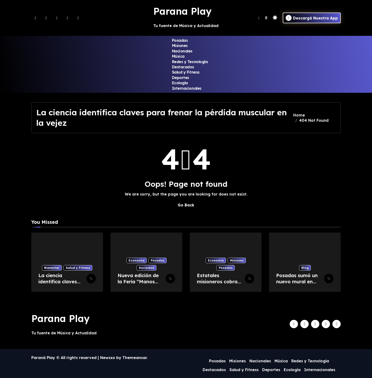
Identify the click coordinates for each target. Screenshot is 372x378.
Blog (305, 268)
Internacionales (186, 88)
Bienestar (52, 268)
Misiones (180, 45)
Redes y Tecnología (190, 61)
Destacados (183, 67)
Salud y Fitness (186, 72)
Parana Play (182, 11)
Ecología (180, 82)
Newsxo (107, 357)
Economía (136, 260)
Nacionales (182, 51)
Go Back (186, 205)
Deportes (180, 77)
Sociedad (146, 268)
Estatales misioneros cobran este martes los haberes (218, 284)
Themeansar (134, 357)
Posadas (180, 40)
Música (178, 56)
